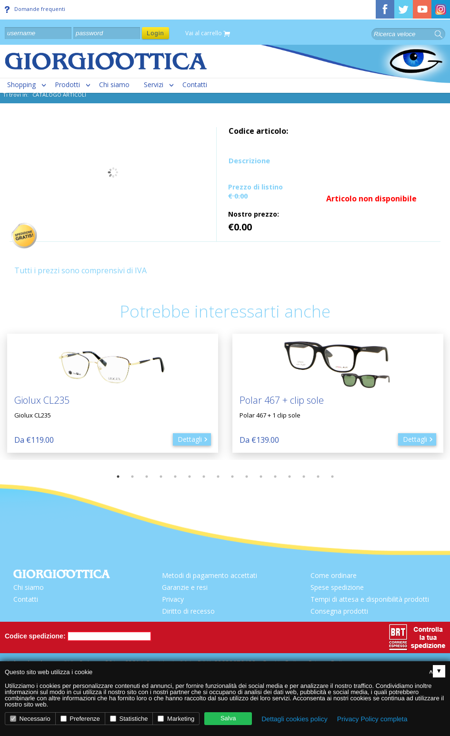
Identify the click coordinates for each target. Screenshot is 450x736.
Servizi (153, 84)
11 (261, 476)
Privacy (173, 599)
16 (332, 476)
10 (246, 476)
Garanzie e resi (185, 587)
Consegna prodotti (339, 611)
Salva (228, 718)
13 (289, 476)
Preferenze (80, 718)
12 (275, 476)
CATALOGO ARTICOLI (59, 94)
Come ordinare (333, 575)
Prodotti (67, 84)
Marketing (176, 718)
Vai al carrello (207, 33)
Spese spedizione (337, 587)
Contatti (194, 84)
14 (304, 476)
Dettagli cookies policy (294, 719)
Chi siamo (114, 84)
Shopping (21, 84)
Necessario (30, 718)
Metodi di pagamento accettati (209, 575)
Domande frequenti (35, 9)
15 (318, 476)
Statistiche (129, 718)
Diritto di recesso (188, 611)
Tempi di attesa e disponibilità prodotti (369, 599)
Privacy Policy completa (372, 719)
